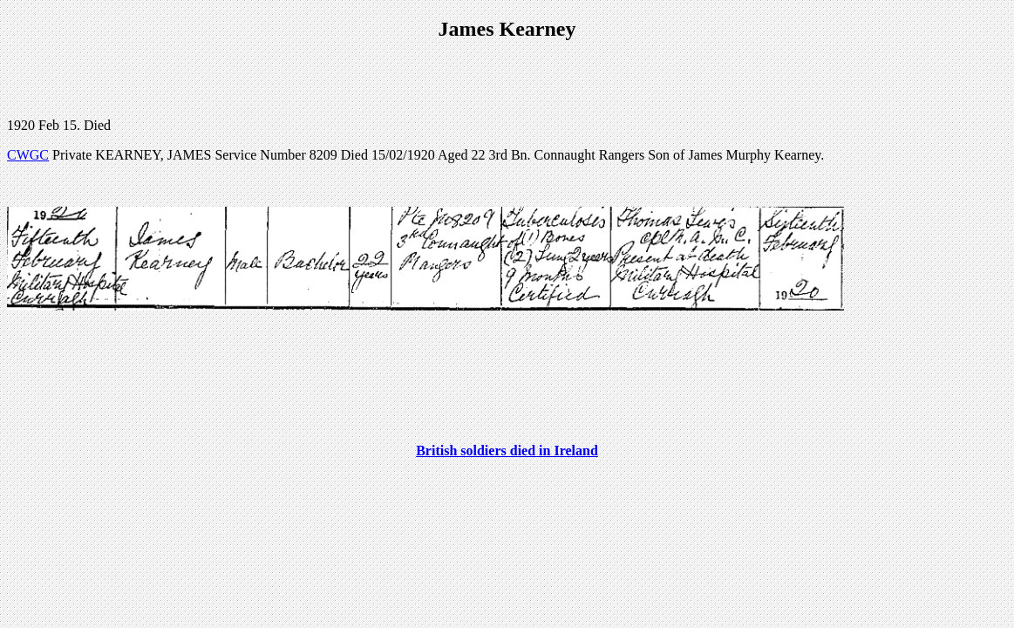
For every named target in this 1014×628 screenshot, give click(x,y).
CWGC (28, 154)
